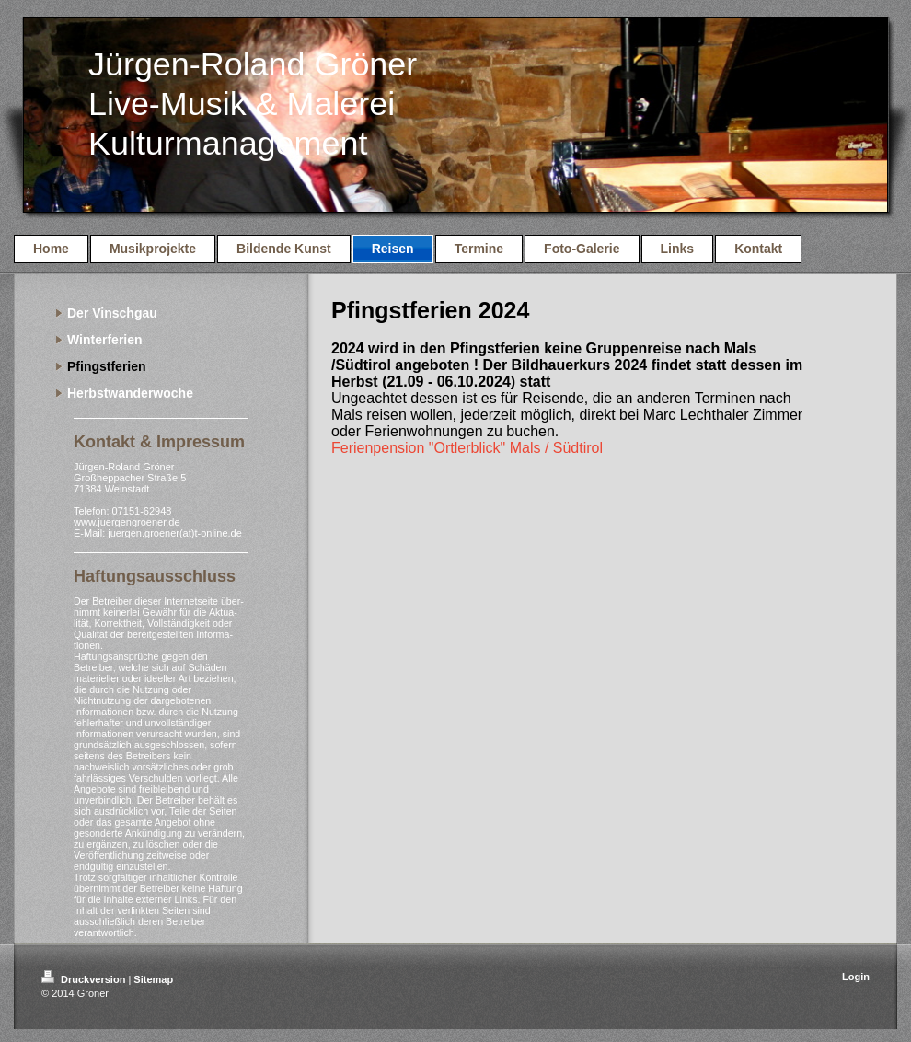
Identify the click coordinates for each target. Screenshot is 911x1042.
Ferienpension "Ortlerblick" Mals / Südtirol (467, 448)
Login (856, 976)
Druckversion (84, 979)
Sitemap (153, 979)
